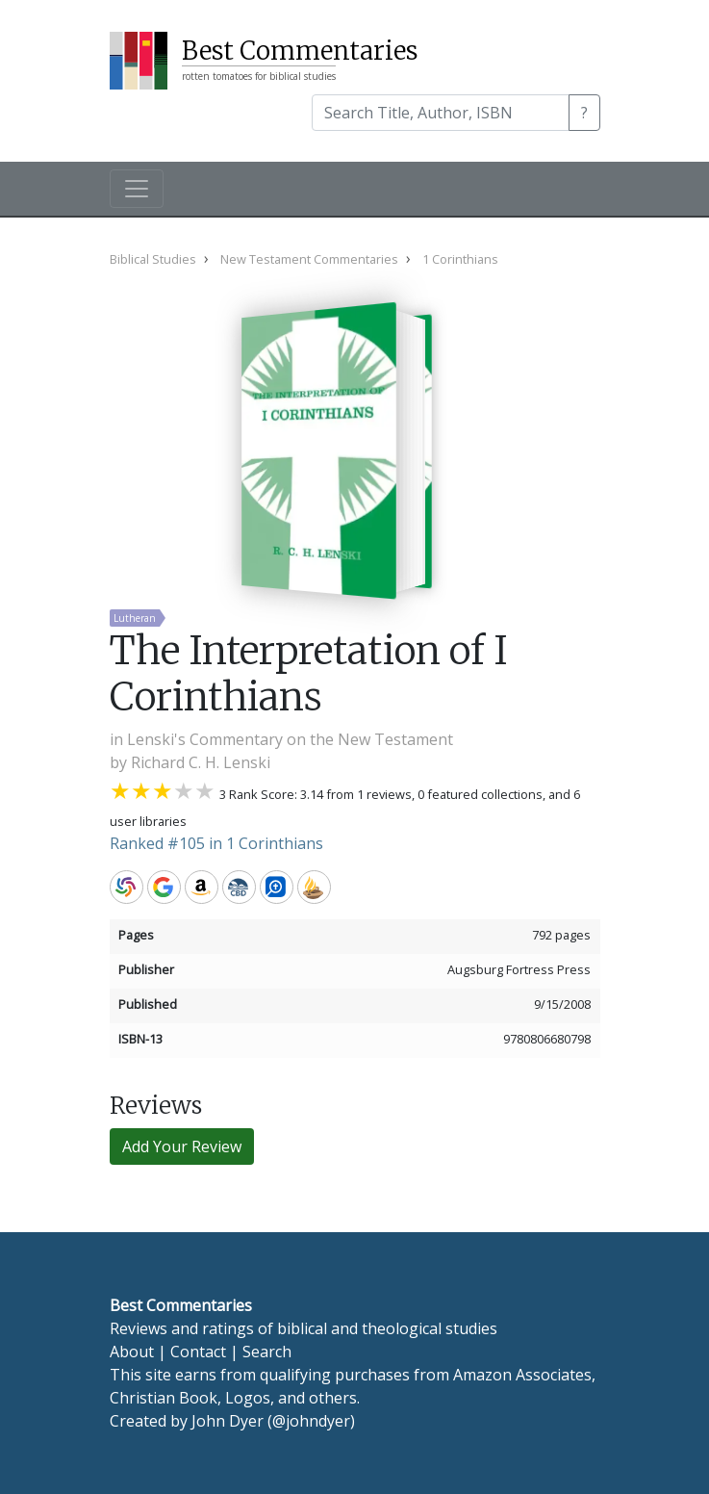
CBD (239, 887)
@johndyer (311, 1420)
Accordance (314, 887)
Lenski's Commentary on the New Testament (290, 739)
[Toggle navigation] (137, 188)
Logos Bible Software (276, 887)
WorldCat (126, 887)
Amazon (201, 887)
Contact (198, 1351)
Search (266, 1351)
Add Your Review (181, 1146)
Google (164, 887)
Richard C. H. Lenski (200, 762)
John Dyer (227, 1420)
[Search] (441, 112)
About (132, 1351)
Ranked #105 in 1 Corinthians (216, 843)
